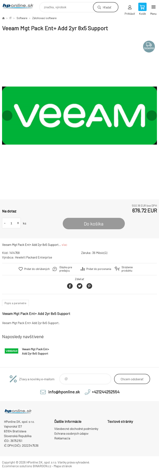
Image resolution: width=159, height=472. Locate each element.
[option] (79, 115)
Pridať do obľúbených (37, 269)
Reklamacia (62, 438)
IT (11, 18)
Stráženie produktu (127, 269)
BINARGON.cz (42, 466)
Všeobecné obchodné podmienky (76, 429)
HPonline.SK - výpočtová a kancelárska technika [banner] (20, 6)
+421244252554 (105, 391)
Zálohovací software (44, 18)
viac (64, 244)
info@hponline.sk (64, 391)
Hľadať (107, 7)
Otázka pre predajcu (65, 269)
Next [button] (152, 115)
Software (22, 18)
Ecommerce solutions (17, 466)
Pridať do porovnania (98, 269)
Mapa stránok (63, 466)
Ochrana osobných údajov (71, 433)
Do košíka (94, 224)
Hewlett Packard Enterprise (33, 257)
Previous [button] (7, 115)
